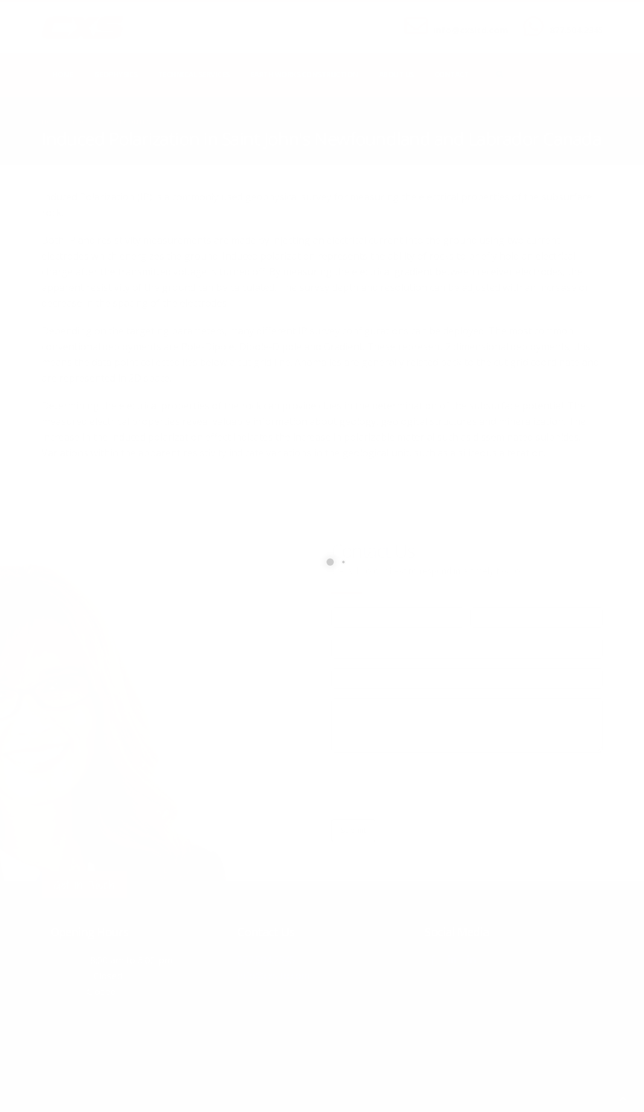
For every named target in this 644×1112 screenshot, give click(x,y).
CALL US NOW (574, 20)
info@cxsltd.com (470, 30)
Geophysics (116, 74)
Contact (452, 74)
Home (63, 74)
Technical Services (194, 74)
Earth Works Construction (304, 74)
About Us (396, 74)
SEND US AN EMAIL (464, 20)
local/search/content (113, 121)
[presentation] (423, 786)
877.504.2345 (576, 30)
